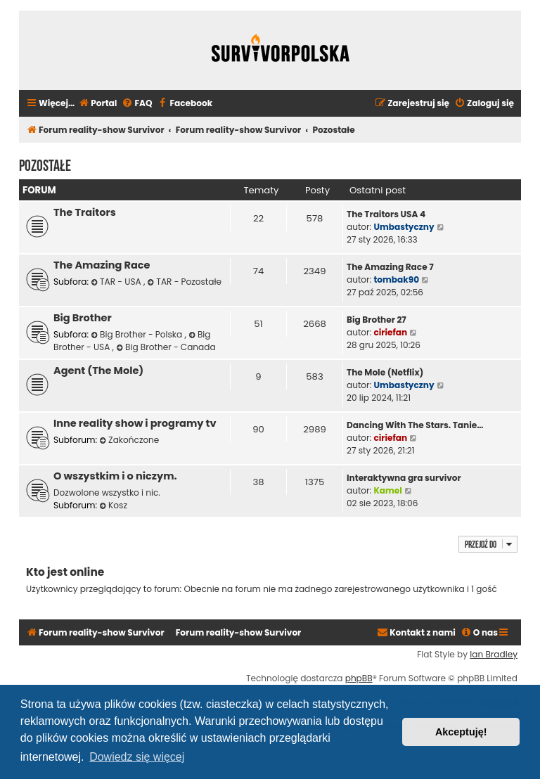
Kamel (387, 490)
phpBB (359, 678)
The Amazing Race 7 (390, 267)
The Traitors (84, 212)
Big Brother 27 (376, 320)
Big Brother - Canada (165, 347)
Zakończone (129, 440)
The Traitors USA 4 (386, 214)
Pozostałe (45, 164)
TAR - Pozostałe (184, 282)
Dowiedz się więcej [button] (136, 757)
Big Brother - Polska (137, 334)
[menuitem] (97, 103)
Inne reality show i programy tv (135, 423)
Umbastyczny (403, 227)
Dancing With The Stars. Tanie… (415, 425)
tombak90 (396, 279)
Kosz (113, 505)
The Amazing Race (101, 265)
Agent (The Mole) (98, 370)
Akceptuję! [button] (461, 732)
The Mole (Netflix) (385, 372)
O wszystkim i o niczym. (115, 476)
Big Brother (82, 318)
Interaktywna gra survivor (404, 478)
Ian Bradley (494, 654)
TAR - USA (117, 282)
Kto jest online (65, 572)
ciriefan (390, 332)
